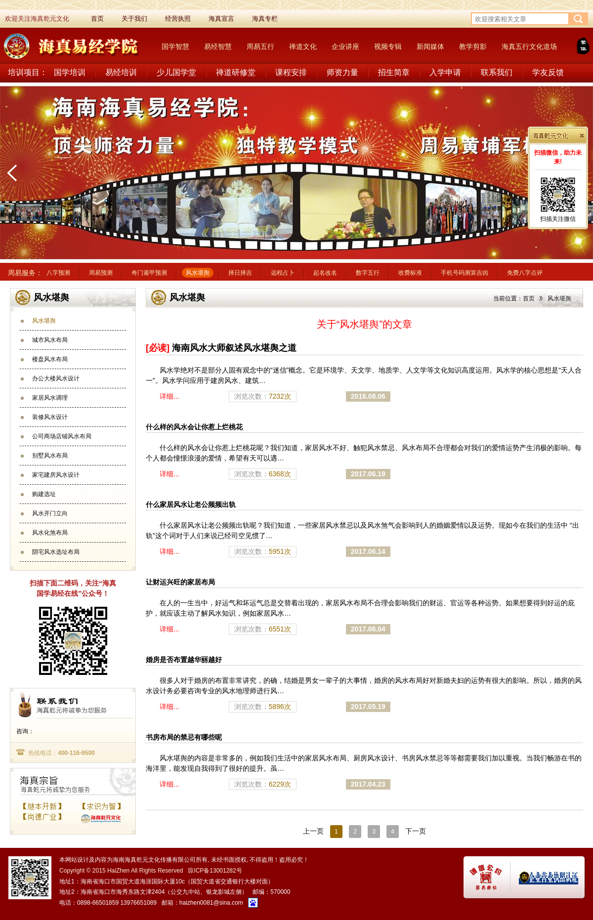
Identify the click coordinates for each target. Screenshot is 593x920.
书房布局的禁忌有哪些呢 (184, 737)
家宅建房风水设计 (56, 474)
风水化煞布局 (50, 532)
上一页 (313, 831)
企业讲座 (345, 46)
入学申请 (445, 72)
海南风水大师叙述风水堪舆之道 (221, 348)
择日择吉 (240, 272)
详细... (169, 396)
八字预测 (58, 272)
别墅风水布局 (50, 455)
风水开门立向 (50, 513)
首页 (529, 298)
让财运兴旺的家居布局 (180, 582)
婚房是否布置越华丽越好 (184, 660)
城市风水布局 (50, 339)
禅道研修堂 (235, 72)
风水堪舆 (198, 272)
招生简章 (394, 72)
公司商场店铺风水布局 (61, 436)
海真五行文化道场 (529, 46)
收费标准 (410, 272)
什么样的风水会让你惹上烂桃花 (194, 427)
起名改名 (325, 272)
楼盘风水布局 (50, 359)
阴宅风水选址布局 (56, 551)
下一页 (415, 831)
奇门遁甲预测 (149, 272)
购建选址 (44, 494)
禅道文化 (303, 46)
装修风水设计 (50, 417)
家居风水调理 (50, 397)
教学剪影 (473, 46)
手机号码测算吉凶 (464, 272)
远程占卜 (283, 272)
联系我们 (496, 72)
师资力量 (342, 72)
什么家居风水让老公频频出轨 (191, 504)
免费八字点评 (525, 272)
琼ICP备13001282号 (215, 870)
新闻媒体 (430, 46)
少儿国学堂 (176, 72)
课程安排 (291, 72)
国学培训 (69, 72)
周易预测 (101, 272)
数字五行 (368, 272)
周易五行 (260, 46)
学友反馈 (548, 72)
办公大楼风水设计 (56, 378)
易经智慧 (218, 46)
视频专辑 (388, 46)
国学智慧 (175, 46)
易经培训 (121, 72)
